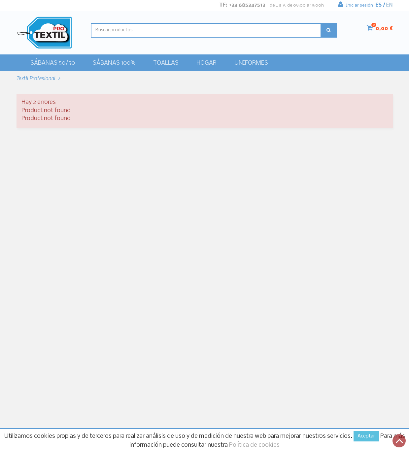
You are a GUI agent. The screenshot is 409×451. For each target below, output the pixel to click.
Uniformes (251, 63)
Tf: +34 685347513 (242, 5)
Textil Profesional (36, 78)
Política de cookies (254, 445)
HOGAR (206, 63)
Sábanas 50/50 (52, 63)
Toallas (166, 63)
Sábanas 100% (114, 63)
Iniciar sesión (355, 3)
